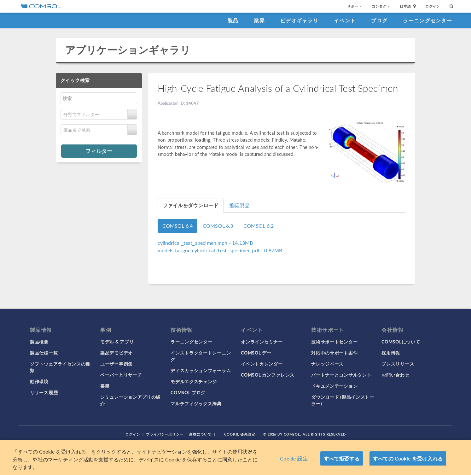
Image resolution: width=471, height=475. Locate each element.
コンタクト (381, 6)
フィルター (98, 151)
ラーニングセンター (427, 20)
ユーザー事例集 (116, 364)
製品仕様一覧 (44, 352)
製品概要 (39, 341)
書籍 (104, 386)
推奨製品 (239, 205)
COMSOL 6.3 (218, 225)
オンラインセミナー (261, 341)
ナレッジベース (327, 364)
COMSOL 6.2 (258, 225)
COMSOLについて (400, 341)
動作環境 (39, 381)
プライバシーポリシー (164, 434)
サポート (354, 6)
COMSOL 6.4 (177, 225)
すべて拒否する (341, 458)
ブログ (379, 20)
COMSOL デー (256, 352)
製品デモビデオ (116, 352)
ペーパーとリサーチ (121, 375)
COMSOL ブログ (188, 392)
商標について (200, 434)
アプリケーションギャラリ (127, 49)
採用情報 (390, 352)
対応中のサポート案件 (334, 352)
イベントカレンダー (261, 364)
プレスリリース (397, 364)
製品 (233, 20)
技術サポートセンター (334, 341)
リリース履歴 (44, 392)
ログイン (432, 6)
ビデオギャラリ (299, 20)
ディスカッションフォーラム (201, 370)
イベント (345, 20)
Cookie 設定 (293, 458)
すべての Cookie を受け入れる (408, 458)
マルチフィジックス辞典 (196, 403)
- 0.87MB (220, 250)
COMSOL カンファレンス (267, 375)
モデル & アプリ (117, 341)
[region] (235, 457)
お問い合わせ (395, 375)
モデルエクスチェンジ (194, 381)
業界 (259, 20)
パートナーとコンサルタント (341, 375)
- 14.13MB (205, 242)
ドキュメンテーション (334, 386)
